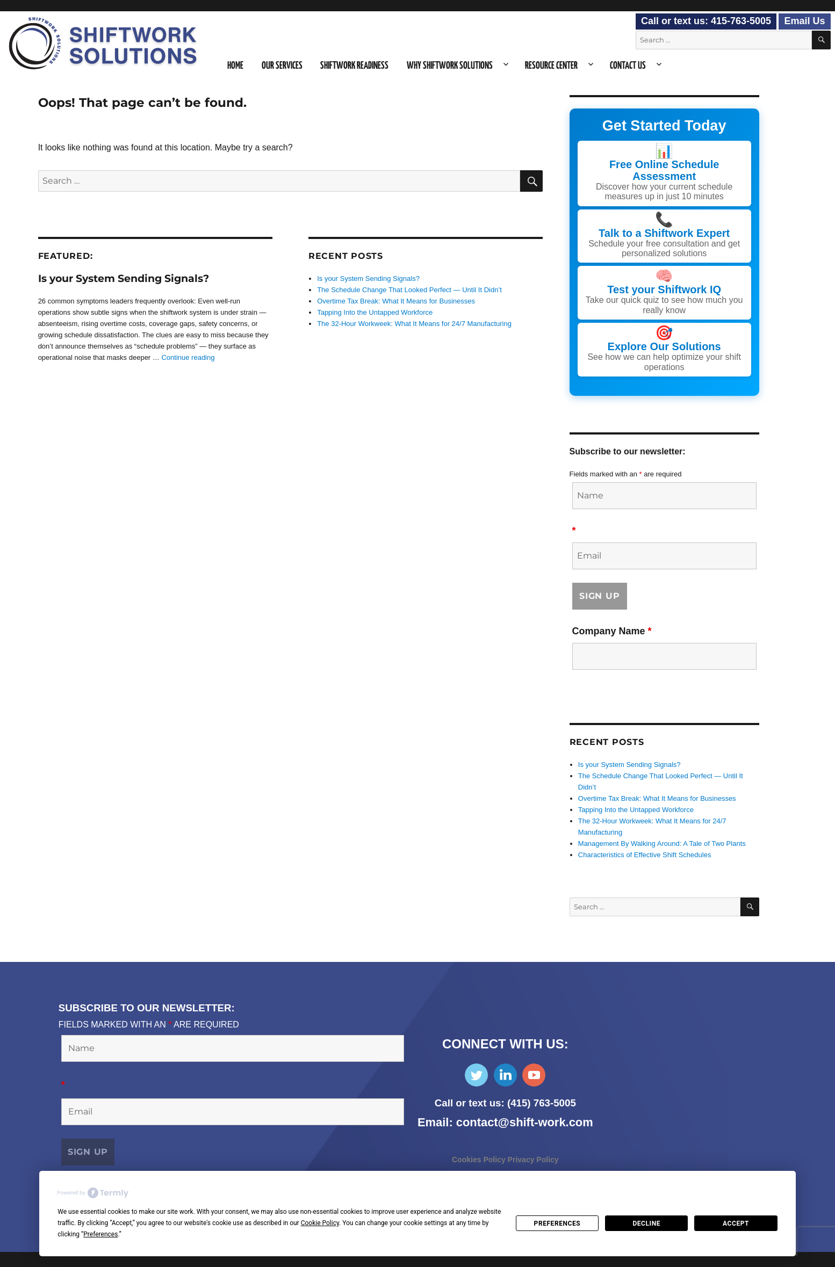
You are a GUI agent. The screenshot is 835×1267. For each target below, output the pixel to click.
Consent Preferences (40, 1259)
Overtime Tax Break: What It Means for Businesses (396, 301)
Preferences (557, 1223)
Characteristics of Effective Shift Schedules (644, 855)
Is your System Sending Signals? (123, 278)
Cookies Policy (480, 1159)
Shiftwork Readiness (354, 66)
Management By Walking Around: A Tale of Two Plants (662, 843)
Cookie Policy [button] (320, 1223)
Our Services (282, 66)
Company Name (612, 631)
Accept (736, 1223)
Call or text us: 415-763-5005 (706, 21)
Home (235, 66)
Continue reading (187, 357)
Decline (646, 1223)
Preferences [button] (100, 1234)
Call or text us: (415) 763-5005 (505, 1103)
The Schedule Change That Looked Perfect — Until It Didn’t (409, 290)
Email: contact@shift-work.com (505, 1122)
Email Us (804, 21)
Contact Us (628, 66)
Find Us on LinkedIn (505, 1075)
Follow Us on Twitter (476, 1075)
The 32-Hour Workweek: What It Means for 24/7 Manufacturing (414, 324)
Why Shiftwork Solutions (450, 66)
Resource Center (551, 66)
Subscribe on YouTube (533, 1075)
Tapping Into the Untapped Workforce (375, 312)
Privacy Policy (533, 1159)
